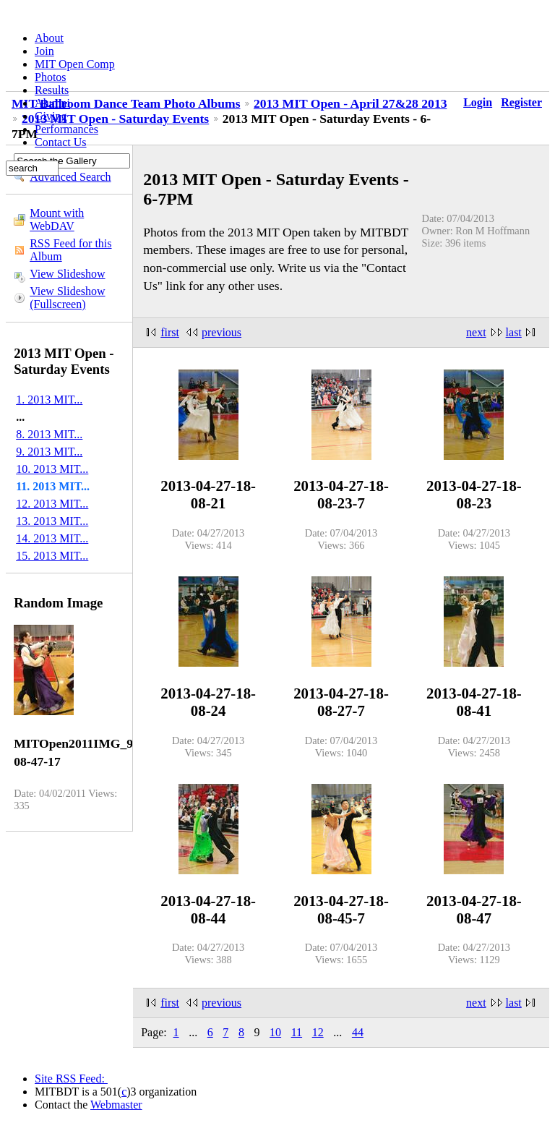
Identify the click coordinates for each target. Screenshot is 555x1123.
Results (52, 90)
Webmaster (116, 1104)
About (49, 38)
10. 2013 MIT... (52, 469)
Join (44, 51)
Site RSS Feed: (71, 1078)
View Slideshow (67, 274)
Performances (66, 129)
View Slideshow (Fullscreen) (67, 297)
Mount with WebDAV (57, 219)
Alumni (52, 103)
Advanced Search (70, 177)
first (169, 332)
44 (357, 1032)
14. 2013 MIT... (52, 538)
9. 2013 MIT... (49, 451)
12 (318, 1032)
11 (296, 1032)
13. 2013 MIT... (52, 521)
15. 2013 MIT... (52, 556)
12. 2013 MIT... (52, 504)
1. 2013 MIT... (49, 399)
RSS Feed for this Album (70, 249)
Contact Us (61, 142)
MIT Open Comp (75, 64)
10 (275, 1032)
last (514, 332)
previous (221, 332)
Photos (50, 77)
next (476, 332)
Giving (50, 116)
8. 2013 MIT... (49, 434)
